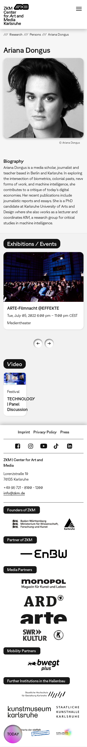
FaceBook (17, 446)
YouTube (43, 446)
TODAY (13, 734)
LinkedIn (69, 446)
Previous (38, 343)
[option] (16, 394)
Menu (79, 9)
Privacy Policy (45, 432)
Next (49, 343)
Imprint (24, 432)
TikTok (56, 446)
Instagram (30, 446)
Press (64, 432)
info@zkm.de (14, 493)
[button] (43, 98)
